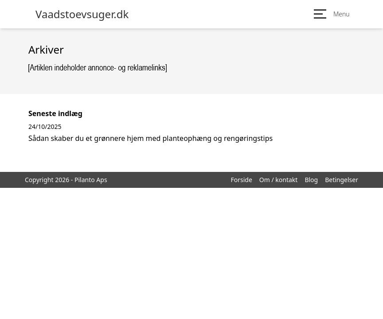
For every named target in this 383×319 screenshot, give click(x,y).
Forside (241, 179)
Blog (311, 179)
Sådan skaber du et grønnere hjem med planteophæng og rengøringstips (150, 138)
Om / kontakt (278, 179)
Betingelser (341, 179)
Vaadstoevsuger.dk (82, 14)
